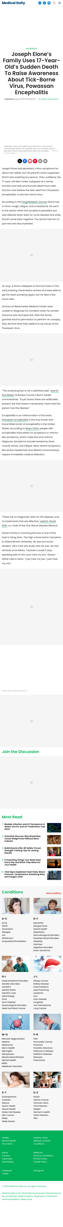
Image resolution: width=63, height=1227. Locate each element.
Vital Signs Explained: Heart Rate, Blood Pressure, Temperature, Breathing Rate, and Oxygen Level (24, 874)
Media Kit (38, 1152)
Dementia (38, 922)
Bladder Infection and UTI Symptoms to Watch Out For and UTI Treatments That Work (24, 827)
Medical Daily (13, 3)
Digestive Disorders (43, 947)
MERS (4, 1063)
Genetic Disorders (11, 983)
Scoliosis (6, 1099)
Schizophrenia (9, 1096)
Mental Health (9, 1060)
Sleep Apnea (8, 1121)
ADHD (5, 925)
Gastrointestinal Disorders (15, 980)
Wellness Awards (42, 1140)
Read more (26, 1199)
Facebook (7, 1170)
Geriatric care (9, 993)
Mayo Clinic (32, 428)
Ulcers (36, 1096)
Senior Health (8, 1105)
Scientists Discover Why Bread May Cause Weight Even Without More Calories (22, 839)
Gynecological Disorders (14, 1005)
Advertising (7, 1161)
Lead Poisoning (41, 989)
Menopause (8, 1054)
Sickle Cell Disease (11, 1112)
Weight (37, 1109)
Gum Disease (8, 1002)
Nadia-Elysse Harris (50, 99)
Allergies (6, 932)
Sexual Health (9, 1109)
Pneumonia (39, 1060)
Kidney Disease (41, 983)
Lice (35, 996)
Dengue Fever (40, 925)
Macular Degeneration (13, 1038)
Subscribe (7, 1158)
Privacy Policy (40, 1158)
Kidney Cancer (40, 980)
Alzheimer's (7, 938)
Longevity (38, 1002)
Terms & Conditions (43, 1155)
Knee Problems (41, 986)
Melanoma (7, 1044)
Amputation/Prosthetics (14, 941)
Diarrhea (37, 944)
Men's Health (8, 1047)
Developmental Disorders (46, 938)
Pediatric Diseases (42, 1054)
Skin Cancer (8, 1115)
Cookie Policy (40, 1161)
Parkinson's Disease (43, 1051)
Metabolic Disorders (12, 1066)
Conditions (12, 892)
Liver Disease (40, 999)
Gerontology (8, 996)
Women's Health (41, 1112)
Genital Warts (9, 989)
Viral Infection (40, 1105)
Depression (39, 932)
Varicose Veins (40, 1102)
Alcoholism (7, 929)
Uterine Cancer (41, 1099)
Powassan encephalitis (15, 419)
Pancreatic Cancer (43, 1041)
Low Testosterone (42, 1005)
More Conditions (53, 893)
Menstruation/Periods (13, 1057)
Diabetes (38, 941)
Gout (4, 999)
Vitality (5, 1137)
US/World (31, 48)
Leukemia (38, 993)
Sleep (5, 1118)
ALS (3, 935)
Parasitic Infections (43, 1047)
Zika (35, 1118)
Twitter (5, 1173)
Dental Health (40, 929)
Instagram (38, 1170)
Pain (35, 1038)
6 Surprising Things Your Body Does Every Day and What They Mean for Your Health (22, 862)
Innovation (7, 1143)
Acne (4, 922)
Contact (6, 1155)
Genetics (6, 986)
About (5, 1152)
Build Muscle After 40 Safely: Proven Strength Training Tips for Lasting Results (22, 850)
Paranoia (38, 1044)
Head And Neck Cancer (13, 1008)
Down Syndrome (41, 950)
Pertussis (37, 1057)
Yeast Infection (40, 1115)
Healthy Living (40, 1137)
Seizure (5, 1102)
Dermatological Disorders (46, 935)
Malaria (6, 1041)
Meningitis (7, 1051)
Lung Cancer (39, 1008)
